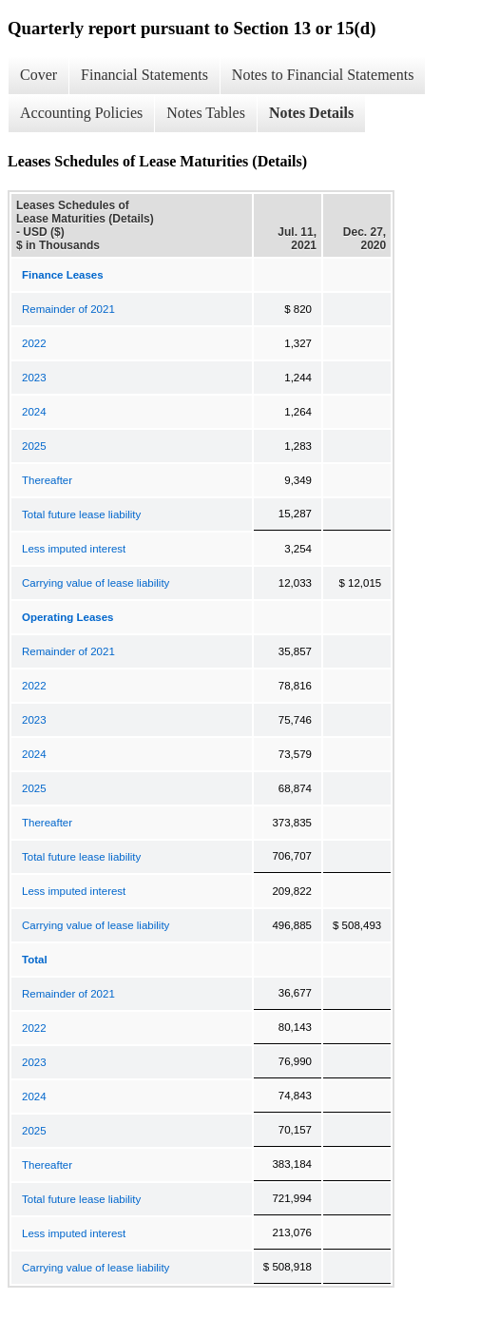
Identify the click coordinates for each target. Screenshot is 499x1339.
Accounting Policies (81, 113)
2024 (34, 411)
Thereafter (47, 480)
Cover (38, 75)
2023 (34, 377)
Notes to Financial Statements (323, 75)
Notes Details (311, 113)
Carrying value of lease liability (95, 583)
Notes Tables (205, 113)
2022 (34, 343)
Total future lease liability (81, 514)
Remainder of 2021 (68, 309)
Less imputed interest (73, 548)
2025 (34, 446)
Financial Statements (144, 75)
